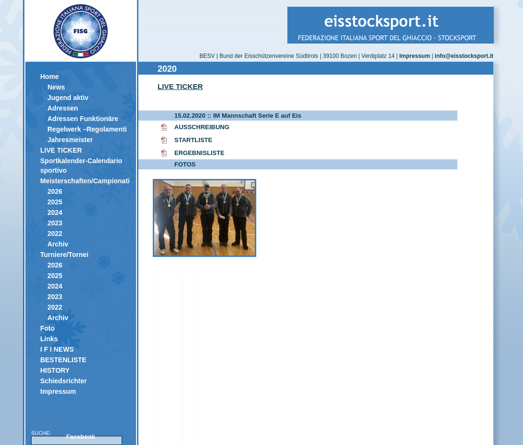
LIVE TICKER (61, 150)
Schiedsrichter (63, 381)
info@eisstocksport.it (464, 56)
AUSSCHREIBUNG (201, 127)
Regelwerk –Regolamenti (87, 129)
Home (49, 76)
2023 (54, 223)
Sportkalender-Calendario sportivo (81, 165)
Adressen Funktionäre (82, 118)
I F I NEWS (57, 349)
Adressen (62, 108)
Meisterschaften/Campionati (84, 181)
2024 (54, 212)
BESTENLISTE (63, 360)
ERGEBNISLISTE (199, 152)
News (56, 87)
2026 (54, 191)
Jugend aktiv (68, 97)
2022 (54, 233)
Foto (47, 328)
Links (49, 339)
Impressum (58, 391)
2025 (54, 202)
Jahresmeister (70, 140)
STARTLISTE (193, 140)
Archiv (57, 244)
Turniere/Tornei (64, 254)
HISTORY (54, 370)
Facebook (80, 436)
